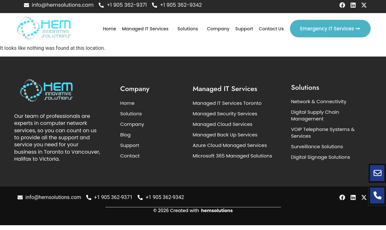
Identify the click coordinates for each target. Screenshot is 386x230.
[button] (147, 28)
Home (109, 29)
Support (244, 29)
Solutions (188, 29)
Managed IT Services (145, 29)
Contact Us (271, 29)
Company (218, 29)
